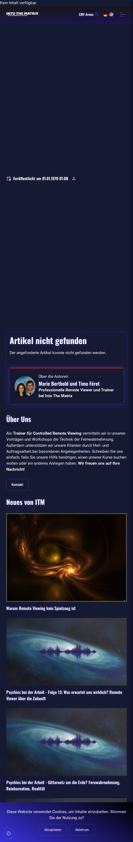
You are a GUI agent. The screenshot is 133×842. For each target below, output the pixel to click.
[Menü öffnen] (122, 14)
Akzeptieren (52, 830)
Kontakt (17, 485)
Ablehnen (82, 830)
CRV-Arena (88, 14)
